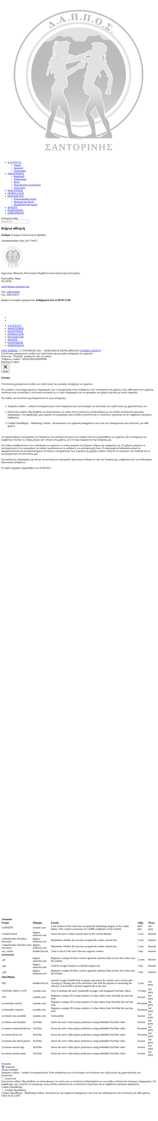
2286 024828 (13, 292)
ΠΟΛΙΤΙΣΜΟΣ (15, 190)
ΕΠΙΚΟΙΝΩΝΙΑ (16, 213)
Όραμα (17, 165)
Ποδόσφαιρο (20, 179)
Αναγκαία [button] (6, 1063)
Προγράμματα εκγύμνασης (27, 184)
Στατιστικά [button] (6, 1075)
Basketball (19, 176)
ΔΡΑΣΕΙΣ (12, 207)
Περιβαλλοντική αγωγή (25, 204)
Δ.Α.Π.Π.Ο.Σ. (15, 162)
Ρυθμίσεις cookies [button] (11, 359)
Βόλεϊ (17, 182)
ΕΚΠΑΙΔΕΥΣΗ (16, 196)
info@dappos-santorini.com (15, 286)
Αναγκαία (10, 1067)
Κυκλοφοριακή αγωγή (25, 199)
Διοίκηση (18, 168)
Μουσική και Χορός (24, 201)
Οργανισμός (20, 170)
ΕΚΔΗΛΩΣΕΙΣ (15, 210)
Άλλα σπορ (19, 187)
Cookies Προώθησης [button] (11, 1087)
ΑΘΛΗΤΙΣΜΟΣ (16, 173)
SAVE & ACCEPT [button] (10, 1095)
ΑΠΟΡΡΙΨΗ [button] (40, 359)
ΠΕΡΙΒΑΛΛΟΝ (16, 193)
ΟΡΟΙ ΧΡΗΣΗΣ (9, 350)
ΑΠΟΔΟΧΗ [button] (28, 359)
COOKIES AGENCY (90, 350)
